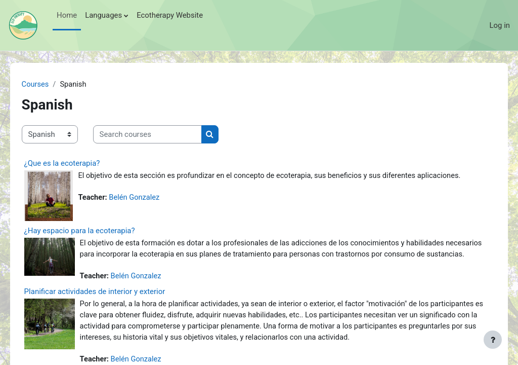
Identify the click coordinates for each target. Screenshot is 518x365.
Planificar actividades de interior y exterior (109, 303)
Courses (50, 84)
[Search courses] (161, 134)
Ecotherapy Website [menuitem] (170, 15)
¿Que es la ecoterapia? (76, 163)
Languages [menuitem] (103, 15)
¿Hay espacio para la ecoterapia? (93, 230)
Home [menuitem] (67, 15)
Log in (500, 25)
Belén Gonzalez (150, 209)
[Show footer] (493, 340)
